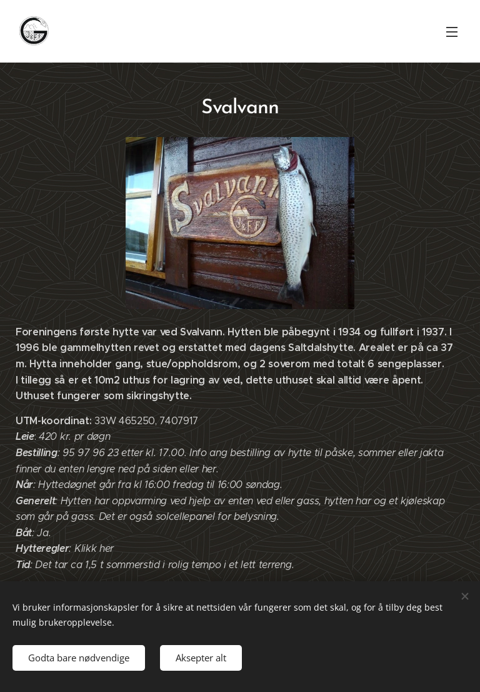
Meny (452, 32)
